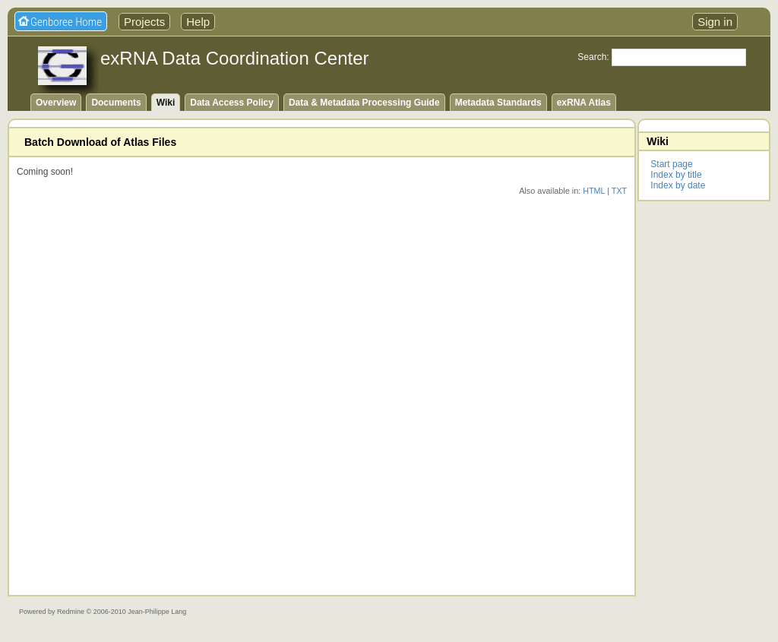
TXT (619, 190)
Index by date (677, 185)
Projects (144, 21)
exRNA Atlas (584, 102)
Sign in (714, 21)
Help (198, 21)
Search (591, 57)
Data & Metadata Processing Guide (364, 102)
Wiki (166, 102)
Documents (116, 102)
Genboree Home (66, 22)
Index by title (675, 174)
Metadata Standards (498, 102)
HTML (594, 190)
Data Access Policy (232, 102)
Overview (56, 102)
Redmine (70, 611)
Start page (671, 164)
